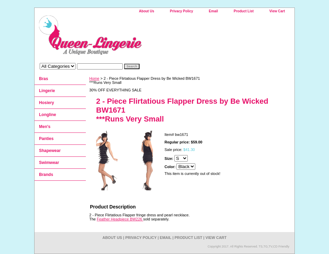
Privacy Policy (181, 11)
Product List (243, 11)
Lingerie (47, 90)
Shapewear (50, 150)
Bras (43, 78)
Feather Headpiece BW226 (120, 219)
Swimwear (49, 162)
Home (94, 78)
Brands (46, 174)
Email (213, 11)
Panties (46, 138)
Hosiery (46, 102)
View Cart (277, 11)
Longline (47, 114)
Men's (45, 126)
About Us (146, 11)
